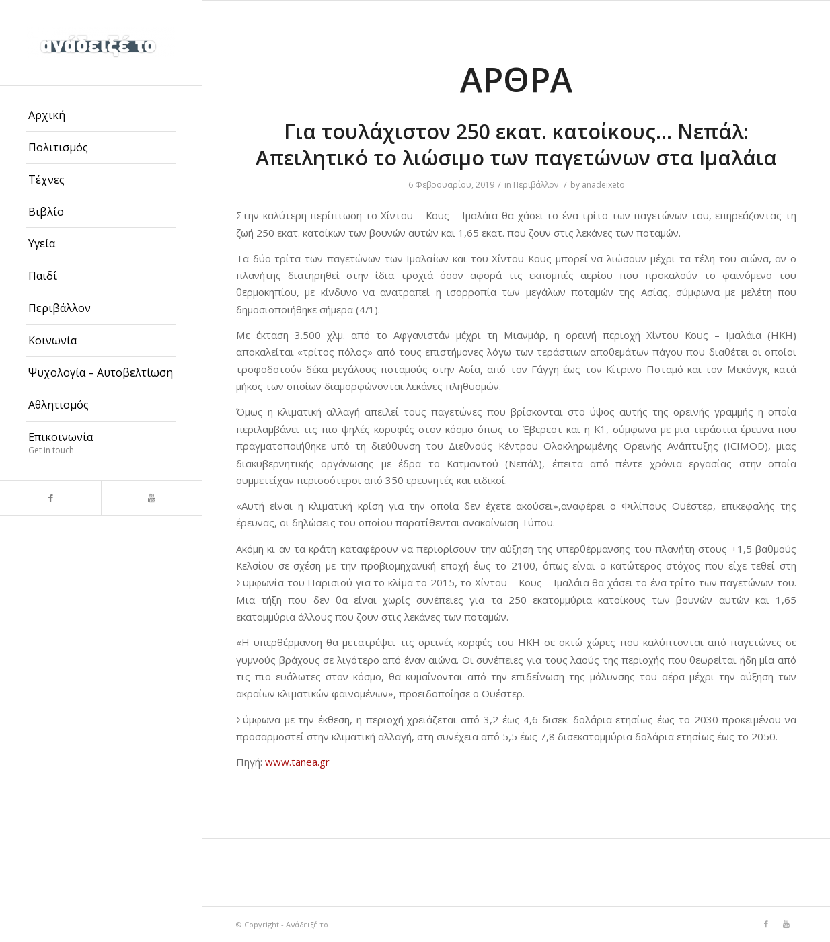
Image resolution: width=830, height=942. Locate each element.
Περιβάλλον (535, 184)
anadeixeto (603, 184)
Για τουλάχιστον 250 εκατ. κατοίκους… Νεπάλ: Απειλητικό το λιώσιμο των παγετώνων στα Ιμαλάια (516, 144)
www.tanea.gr (297, 762)
